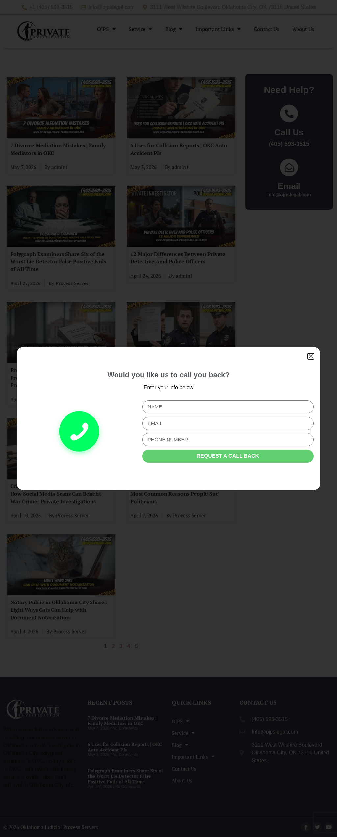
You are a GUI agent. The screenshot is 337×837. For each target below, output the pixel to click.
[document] (168, 418)
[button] (311, 356)
